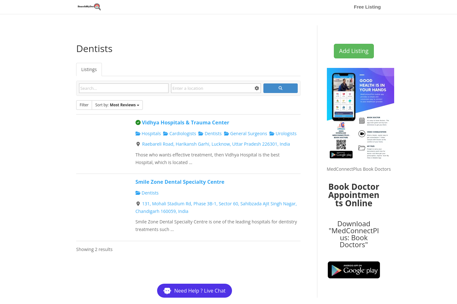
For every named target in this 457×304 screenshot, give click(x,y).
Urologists (282, 133)
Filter (84, 105)
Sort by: (117, 105)
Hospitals (148, 133)
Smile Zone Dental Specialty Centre (180, 181)
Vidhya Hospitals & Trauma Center (185, 122)
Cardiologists (179, 133)
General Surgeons (245, 133)
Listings (89, 69)
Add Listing (353, 51)
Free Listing (367, 7)
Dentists (210, 133)
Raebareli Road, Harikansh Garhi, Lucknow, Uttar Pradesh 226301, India (216, 144)
